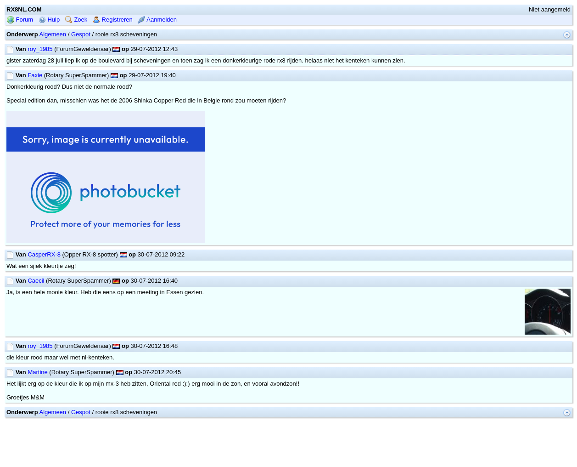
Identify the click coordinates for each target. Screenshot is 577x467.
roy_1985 (40, 49)
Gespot (80, 34)
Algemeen (53, 34)
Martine (37, 372)
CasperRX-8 (44, 254)
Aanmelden (157, 19)
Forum (20, 19)
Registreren (113, 19)
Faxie (35, 75)
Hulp (49, 19)
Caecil (36, 280)
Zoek (76, 19)
